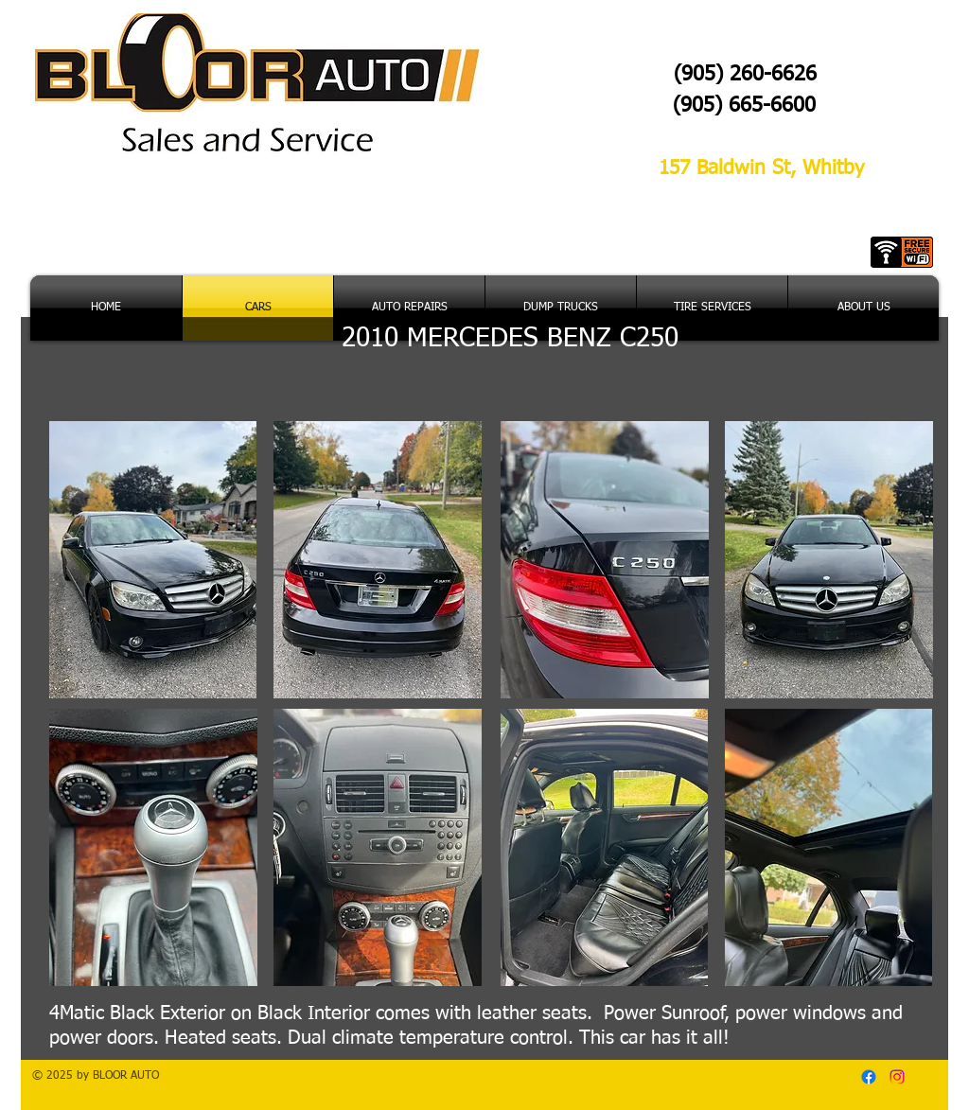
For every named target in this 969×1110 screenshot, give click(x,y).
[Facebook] (868, 1076)
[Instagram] (897, 1076)
